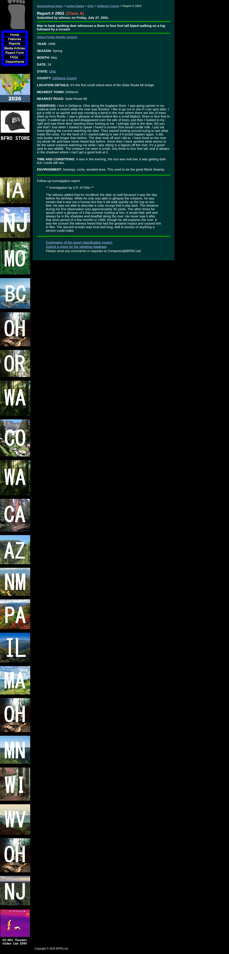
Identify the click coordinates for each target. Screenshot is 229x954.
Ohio (90, 6)
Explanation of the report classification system (79, 242)
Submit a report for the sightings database (76, 247)
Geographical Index (50, 6)
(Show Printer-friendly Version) (57, 37)
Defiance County (108, 6)
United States (75, 6)
